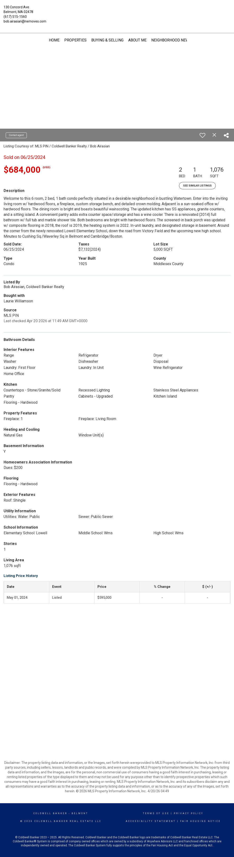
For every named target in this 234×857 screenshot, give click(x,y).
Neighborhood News (171, 40)
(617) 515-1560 (15, 16)
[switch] (202, 135)
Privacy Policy (188, 813)
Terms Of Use (156, 813)
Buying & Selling (107, 40)
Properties (75, 40)
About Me (137, 40)
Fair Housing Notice (200, 821)
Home (54, 40)
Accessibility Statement (151, 821)
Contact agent (16, 135)
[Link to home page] (117, 11)
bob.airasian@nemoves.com (25, 21)
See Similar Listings (197, 185)
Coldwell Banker (50, 813)
